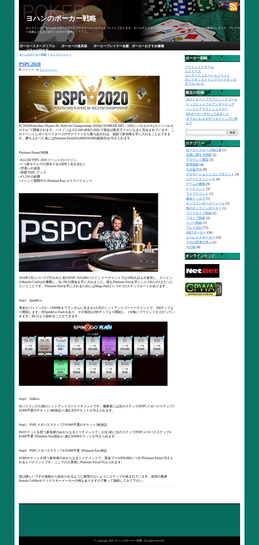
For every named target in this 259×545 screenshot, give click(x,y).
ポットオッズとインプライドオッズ (210, 79)
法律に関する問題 (199, 155)
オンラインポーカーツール (205, 203)
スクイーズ (193, 71)
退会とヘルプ (195, 198)
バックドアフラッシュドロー (207, 109)
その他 (191, 247)
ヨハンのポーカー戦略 (61, 18)
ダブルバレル (194, 83)
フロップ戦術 (195, 218)
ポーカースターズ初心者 (203, 150)
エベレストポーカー (200, 237)
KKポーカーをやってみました (207, 114)
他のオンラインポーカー (203, 208)
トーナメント (195, 189)
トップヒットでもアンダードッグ (210, 104)
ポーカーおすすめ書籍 (148, 46)
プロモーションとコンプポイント (210, 174)
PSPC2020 (30, 64)
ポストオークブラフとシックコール (212, 99)
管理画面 (192, 164)
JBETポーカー (196, 232)
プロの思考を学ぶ (199, 242)
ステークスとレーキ (200, 179)
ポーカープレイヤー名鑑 (111, 46)
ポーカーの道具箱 (74, 46)
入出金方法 (194, 169)
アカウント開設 (197, 159)
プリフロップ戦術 (199, 213)
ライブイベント (59, 54)
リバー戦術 (194, 223)
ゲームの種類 (195, 184)
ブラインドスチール (199, 67)
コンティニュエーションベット (207, 75)
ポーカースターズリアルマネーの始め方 (37, 48)
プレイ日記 (194, 227)
